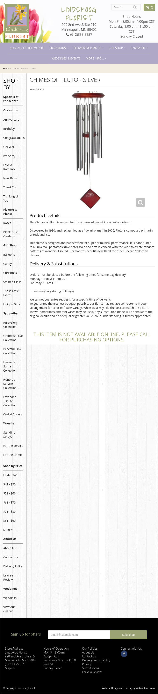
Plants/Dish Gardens (11, 234)
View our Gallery (9, 609)
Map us (9, 668)
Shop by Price (12, 466)
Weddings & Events (66, 58)
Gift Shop (115, 48)
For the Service (13, 446)
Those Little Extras (11, 293)
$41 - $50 (9, 484)
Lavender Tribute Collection (9, 401)
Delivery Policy (13, 566)
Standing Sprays (9, 434)
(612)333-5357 (79, 34)
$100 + (7, 530)
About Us (9, 539)
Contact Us (10, 557)
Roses (7, 223)
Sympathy (138, 48)
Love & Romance (9, 167)
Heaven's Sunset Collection (9, 366)
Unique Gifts (11, 304)
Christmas (10, 273)
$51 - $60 (9, 493)
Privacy (86, 664)
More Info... (95, 58)
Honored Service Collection (9, 384)
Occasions (58, 48)
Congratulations (13, 138)
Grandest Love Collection (13, 338)
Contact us (89, 656)
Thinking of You (10, 198)
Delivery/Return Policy (96, 660)
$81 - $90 (9, 521)
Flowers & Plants (87, 48)
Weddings (10, 589)
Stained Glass (12, 282)
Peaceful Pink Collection (12, 351)
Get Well (9, 147)
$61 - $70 (9, 502)
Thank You (10, 187)
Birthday (9, 129)
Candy (7, 264)
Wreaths (9, 423)
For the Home (12, 455)
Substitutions (90, 668)
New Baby (10, 178)
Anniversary (11, 119)
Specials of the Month (27, 48)
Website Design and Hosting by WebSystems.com (128, 687)
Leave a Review (8, 577)
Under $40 (10, 475)
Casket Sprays (12, 414)
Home (6, 68)
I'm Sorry (9, 156)
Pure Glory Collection (10, 325)
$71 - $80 (9, 511)
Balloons (9, 255)
